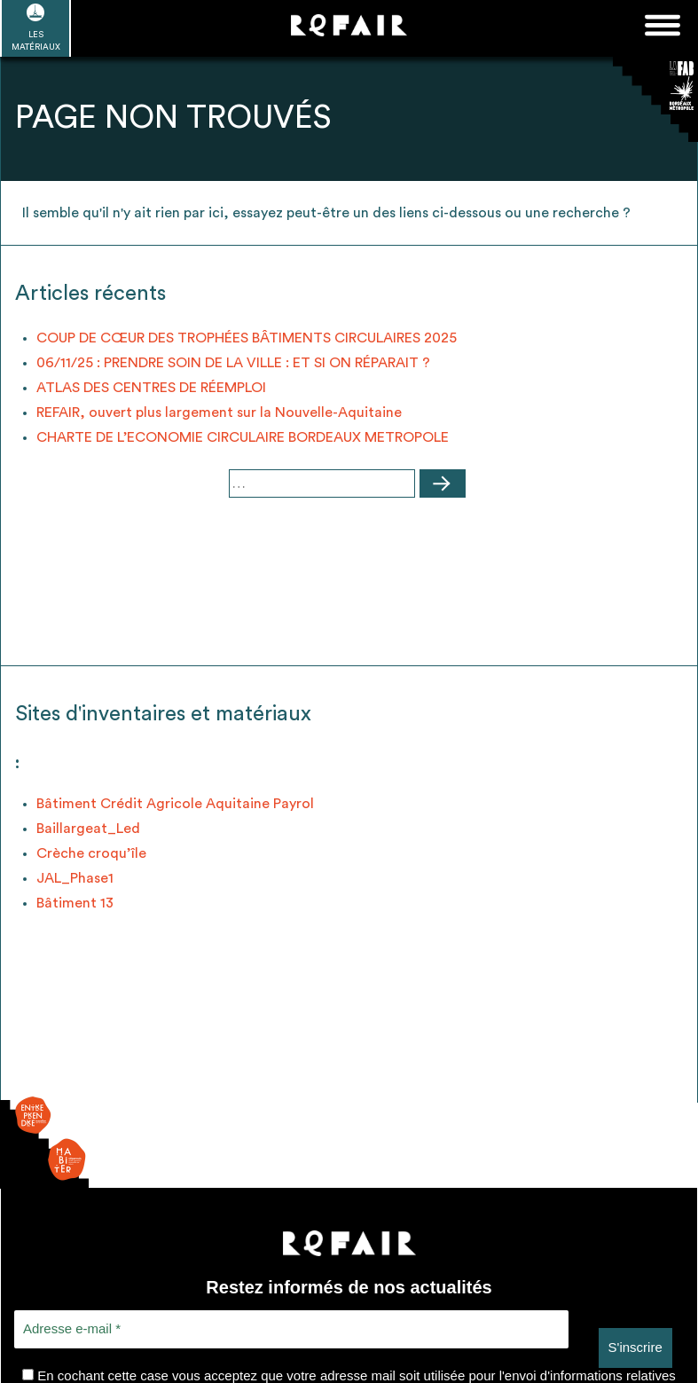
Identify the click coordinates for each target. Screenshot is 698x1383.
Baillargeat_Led (88, 828)
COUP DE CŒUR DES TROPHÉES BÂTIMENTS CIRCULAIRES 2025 (246, 338)
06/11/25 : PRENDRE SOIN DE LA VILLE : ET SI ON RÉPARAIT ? (233, 363)
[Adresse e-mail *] (291, 1329)
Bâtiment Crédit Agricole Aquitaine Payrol (175, 804)
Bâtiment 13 (75, 903)
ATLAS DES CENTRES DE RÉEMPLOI (151, 388)
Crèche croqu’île (91, 853)
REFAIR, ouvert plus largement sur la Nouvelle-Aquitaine (219, 412)
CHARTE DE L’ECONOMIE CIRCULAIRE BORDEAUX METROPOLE (242, 437)
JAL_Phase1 (75, 878)
